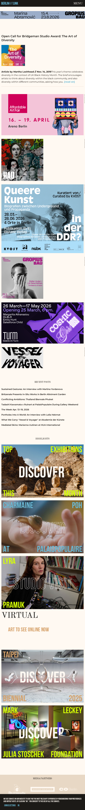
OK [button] (19, 805)
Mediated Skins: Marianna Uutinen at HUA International (30, 425)
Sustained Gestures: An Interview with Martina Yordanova (32, 389)
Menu (77, 3)
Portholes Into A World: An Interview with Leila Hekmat (30, 414)
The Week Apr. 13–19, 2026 (15, 409)
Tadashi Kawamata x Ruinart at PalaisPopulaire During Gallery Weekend (39, 404)
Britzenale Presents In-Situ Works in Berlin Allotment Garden (33, 394)
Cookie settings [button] (10, 805)
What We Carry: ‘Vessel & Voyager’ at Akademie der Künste (32, 419)
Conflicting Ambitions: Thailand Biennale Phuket (27, 399)
